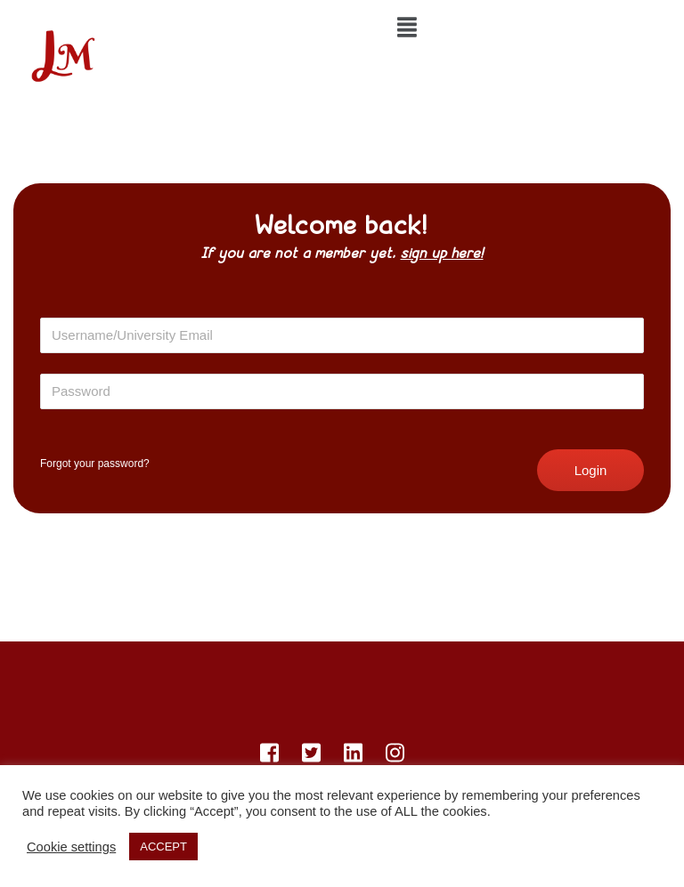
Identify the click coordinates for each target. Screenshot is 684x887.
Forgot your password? (95, 463)
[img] (407, 27)
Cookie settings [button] (71, 847)
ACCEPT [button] (163, 846)
